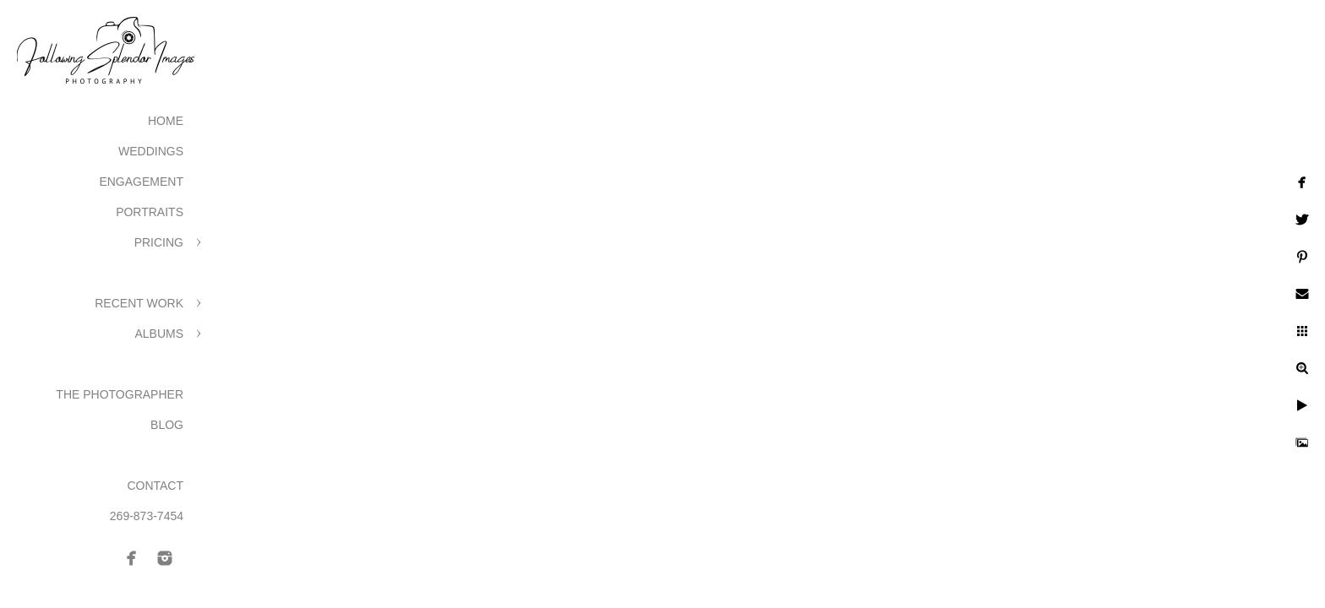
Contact (155, 485)
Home (165, 121)
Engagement (141, 181)
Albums (158, 333)
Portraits (149, 212)
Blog (166, 425)
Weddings (150, 151)
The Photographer (119, 394)
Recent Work (139, 303)
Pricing (158, 242)
